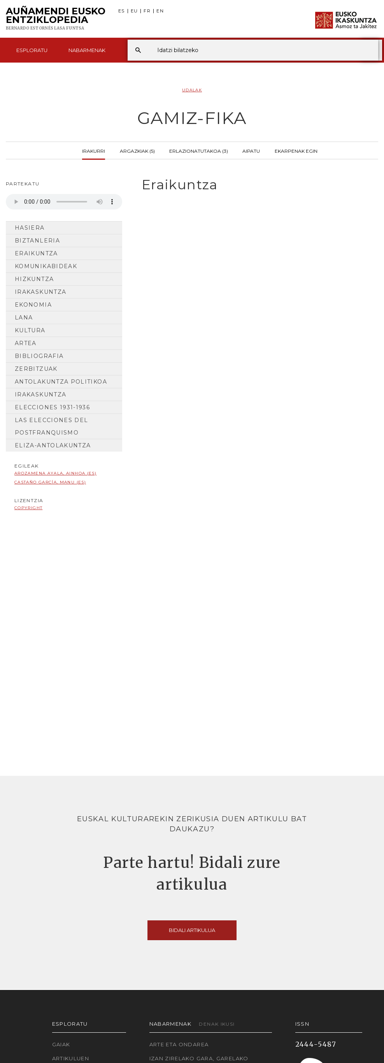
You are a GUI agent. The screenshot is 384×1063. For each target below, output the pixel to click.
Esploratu (31, 50)
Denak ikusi (217, 1024)
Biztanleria (37, 240)
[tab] (256, 185)
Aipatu (251, 150)
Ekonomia (33, 304)
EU (134, 11)
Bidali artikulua (192, 930)
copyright (28, 507)
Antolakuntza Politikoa (61, 381)
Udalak (192, 90)
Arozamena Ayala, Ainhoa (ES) (55, 473)
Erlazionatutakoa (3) (198, 150)
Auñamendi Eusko (55, 19)
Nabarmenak (86, 50)
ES (121, 11)
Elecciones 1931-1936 (52, 407)
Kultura (30, 330)
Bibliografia (39, 356)
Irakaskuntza (40, 291)
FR (147, 11)
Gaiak (61, 1044)
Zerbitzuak (36, 368)
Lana (24, 317)
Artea (26, 343)
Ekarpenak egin (296, 150)
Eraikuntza (36, 253)
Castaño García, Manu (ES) (50, 482)
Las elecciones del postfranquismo (51, 426)
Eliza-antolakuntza (53, 445)
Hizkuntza (34, 279)
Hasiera (30, 227)
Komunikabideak (46, 266)
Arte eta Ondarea (179, 1044)
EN (160, 11)
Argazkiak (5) (137, 150)
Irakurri (93, 150)
